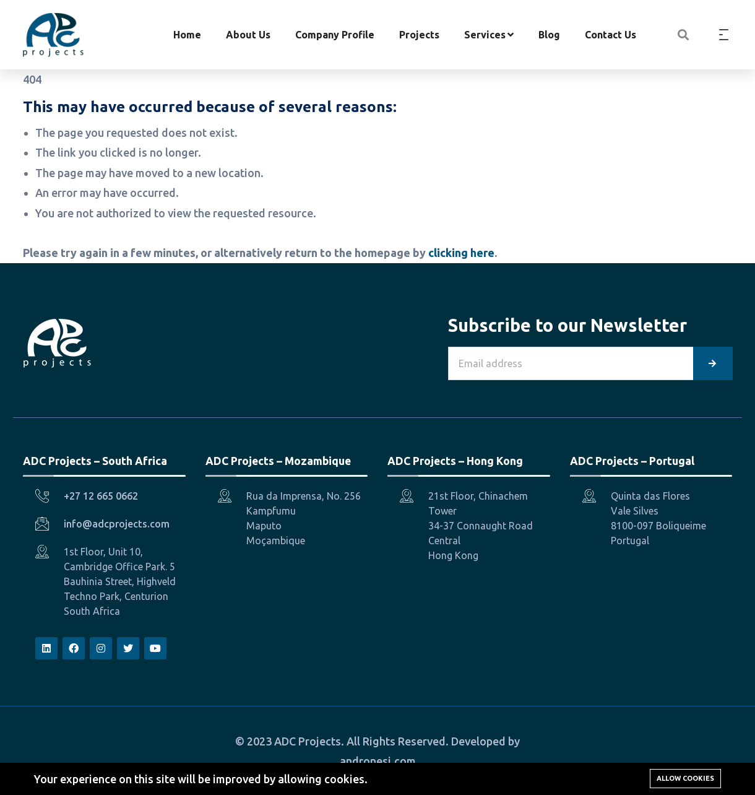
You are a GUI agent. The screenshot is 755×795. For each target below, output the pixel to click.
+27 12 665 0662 (101, 496)
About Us (248, 34)
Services (489, 34)
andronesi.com (378, 760)
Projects (419, 34)
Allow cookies (685, 778)
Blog (549, 34)
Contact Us (610, 34)
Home (187, 34)
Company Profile (334, 34)
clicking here (461, 252)
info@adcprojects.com (117, 523)
